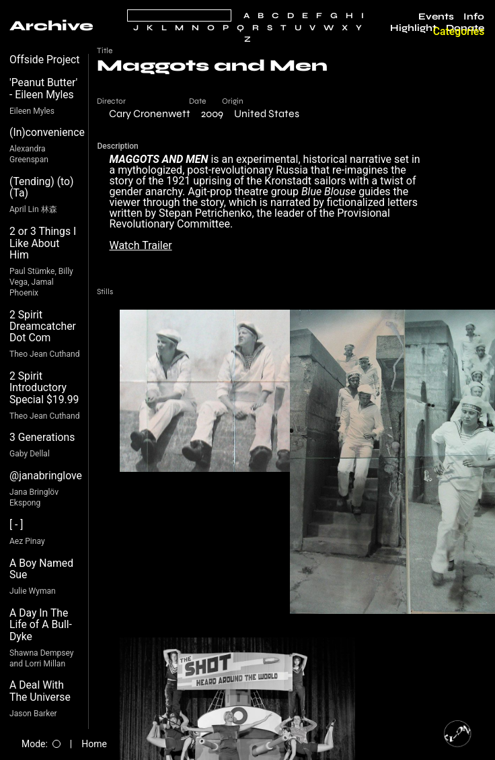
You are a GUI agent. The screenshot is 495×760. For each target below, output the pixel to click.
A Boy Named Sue (41, 569)
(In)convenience (47, 132)
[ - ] (16, 524)
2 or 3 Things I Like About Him (42, 243)
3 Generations (42, 437)
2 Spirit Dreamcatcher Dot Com (42, 326)
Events (436, 16)
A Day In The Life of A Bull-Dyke (40, 624)
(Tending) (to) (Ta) (41, 187)
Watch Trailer (140, 245)
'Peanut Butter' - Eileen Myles (43, 88)
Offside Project (44, 59)
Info (473, 16)
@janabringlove (45, 475)
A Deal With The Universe (40, 691)
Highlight (413, 28)
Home (94, 743)
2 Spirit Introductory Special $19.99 (44, 387)
